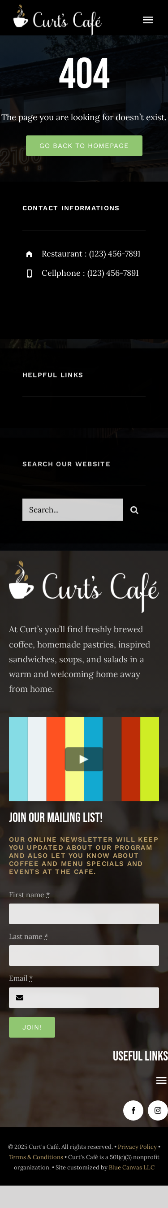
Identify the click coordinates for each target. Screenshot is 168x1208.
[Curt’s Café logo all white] (57, 8)
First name (29, 894)
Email (21, 977)
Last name (28, 936)
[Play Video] (84, 759)
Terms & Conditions (36, 1157)
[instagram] (82, 303)
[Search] (134, 513)
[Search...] (72, 513)
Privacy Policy (137, 1147)
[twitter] (57, 303)
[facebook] (32, 303)
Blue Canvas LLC (132, 1167)
